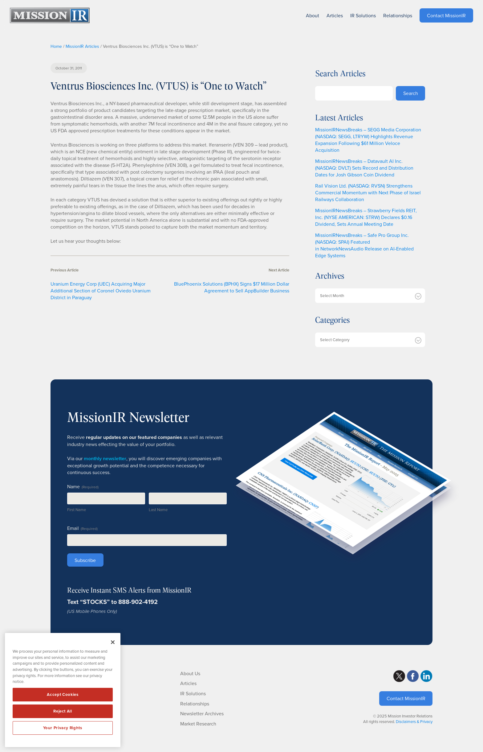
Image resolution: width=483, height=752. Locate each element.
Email (82, 528)
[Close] (113, 642)
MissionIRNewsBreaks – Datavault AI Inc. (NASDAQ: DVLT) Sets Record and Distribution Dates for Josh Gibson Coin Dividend (364, 168)
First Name (76, 509)
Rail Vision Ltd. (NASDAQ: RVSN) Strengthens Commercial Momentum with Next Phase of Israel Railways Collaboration (368, 192)
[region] (62, 690)
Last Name (158, 509)
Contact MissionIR (406, 698)
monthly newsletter (105, 458)
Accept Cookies (62, 694)
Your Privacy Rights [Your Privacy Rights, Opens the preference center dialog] (62, 728)
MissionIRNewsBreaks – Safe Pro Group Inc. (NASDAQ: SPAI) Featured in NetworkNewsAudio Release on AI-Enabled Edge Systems (364, 245)
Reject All (62, 711)
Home (56, 46)
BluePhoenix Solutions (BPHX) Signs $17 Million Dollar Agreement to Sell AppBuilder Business (231, 287)
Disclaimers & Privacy (414, 721)
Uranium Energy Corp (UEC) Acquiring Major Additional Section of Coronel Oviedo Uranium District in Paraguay (101, 290)
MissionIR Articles (82, 46)
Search (410, 93)
